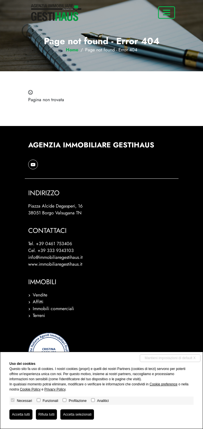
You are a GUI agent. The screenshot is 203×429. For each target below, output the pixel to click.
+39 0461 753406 (54, 243)
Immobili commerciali (53, 308)
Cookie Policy (30, 389)
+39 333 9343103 (56, 250)
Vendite (40, 295)
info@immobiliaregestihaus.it (55, 257)
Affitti (38, 301)
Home (72, 49)
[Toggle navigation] (166, 12)
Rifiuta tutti (46, 414)
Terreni (39, 315)
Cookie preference (163, 384)
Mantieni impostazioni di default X (170, 358)
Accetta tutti (21, 414)
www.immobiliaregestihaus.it (55, 264)
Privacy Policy (54, 389)
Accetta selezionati (77, 414)
